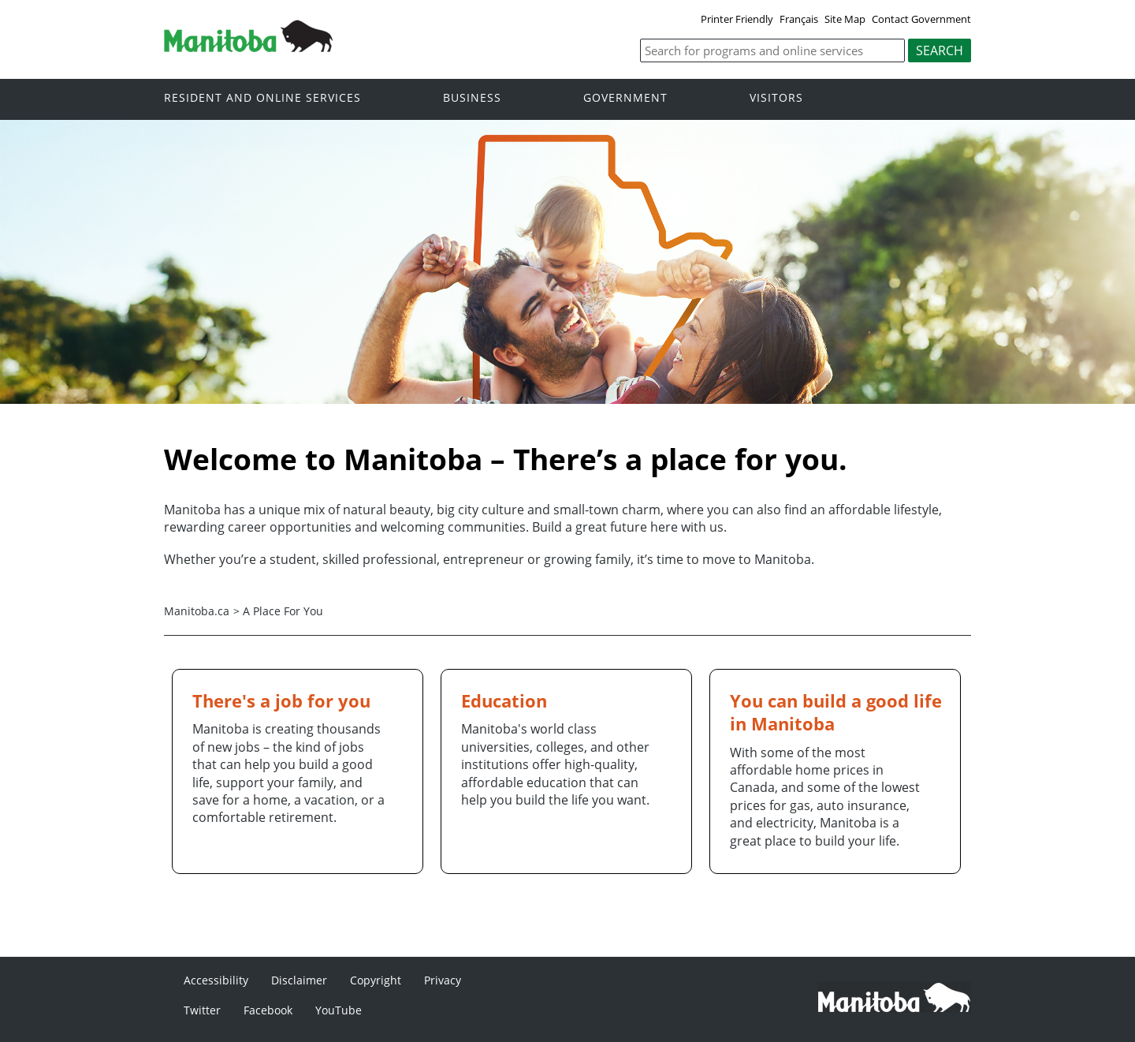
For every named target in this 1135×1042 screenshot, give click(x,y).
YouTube (338, 1010)
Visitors (776, 98)
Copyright (375, 980)
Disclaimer (299, 980)
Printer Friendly (737, 19)
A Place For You (283, 610)
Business (472, 98)
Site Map (844, 19)
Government (625, 98)
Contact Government (921, 19)
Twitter (202, 1010)
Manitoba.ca (196, 610)
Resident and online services (262, 98)
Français (799, 19)
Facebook (268, 1010)
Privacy (442, 980)
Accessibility (216, 980)
